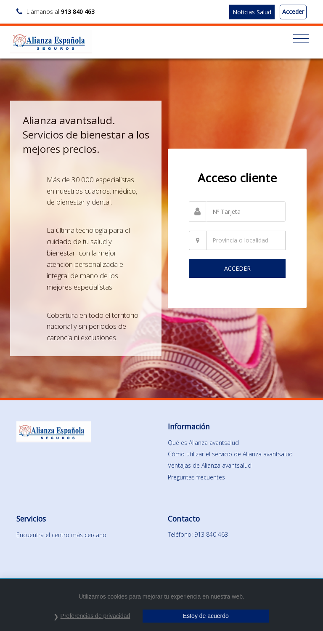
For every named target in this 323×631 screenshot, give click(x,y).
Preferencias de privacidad (95, 615)
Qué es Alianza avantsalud (203, 443)
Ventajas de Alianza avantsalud (210, 465)
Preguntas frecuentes (196, 477)
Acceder (293, 12)
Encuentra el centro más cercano (61, 535)
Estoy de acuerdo (206, 615)
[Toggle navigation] (301, 39)
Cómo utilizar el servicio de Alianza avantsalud (230, 454)
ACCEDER (237, 268)
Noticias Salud (252, 12)
